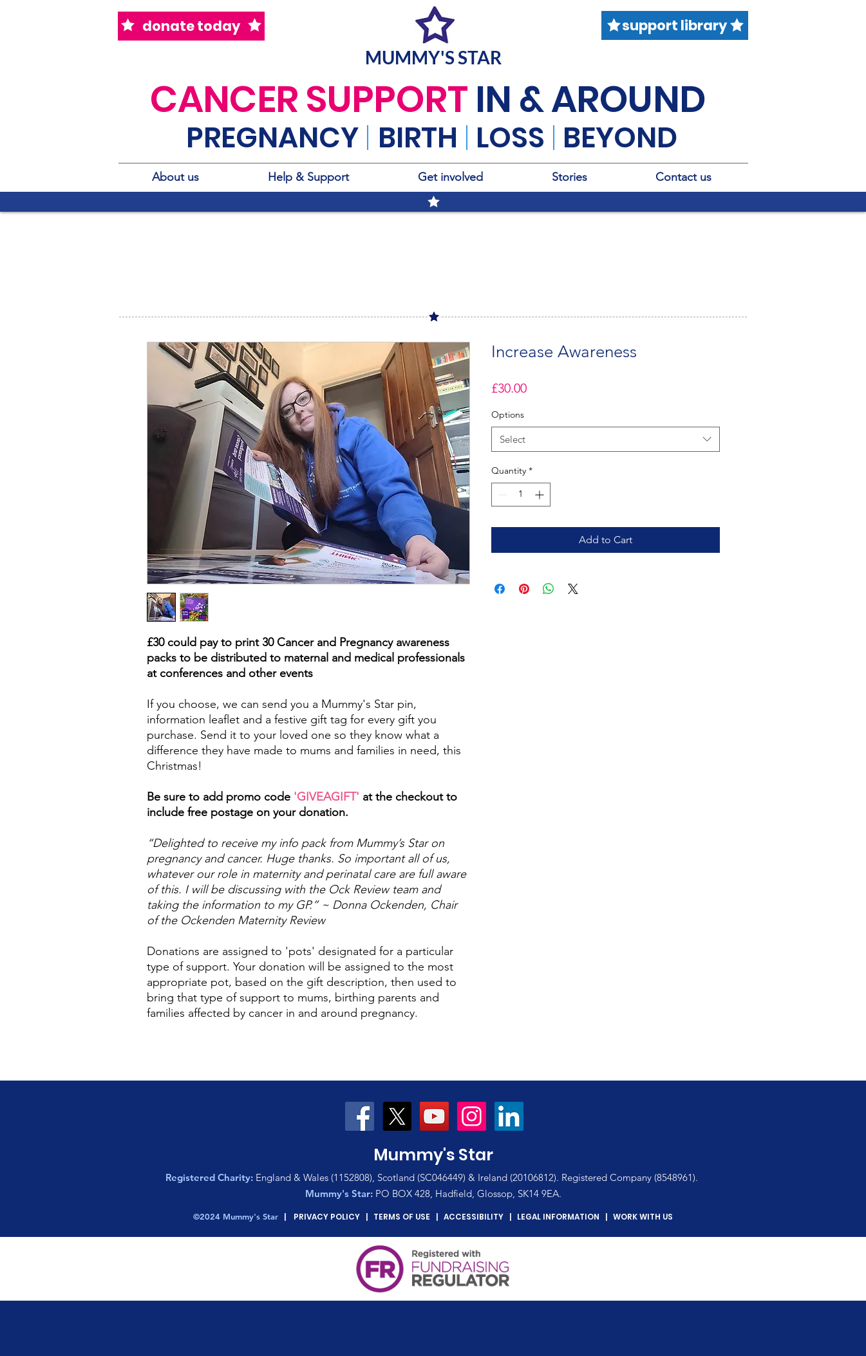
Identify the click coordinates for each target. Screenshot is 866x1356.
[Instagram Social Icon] (471, 1116)
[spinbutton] (520, 494)
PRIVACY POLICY (327, 1216)
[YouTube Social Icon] (434, 1116)
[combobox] (605, 439)
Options (507, 414)
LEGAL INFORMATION (558, 1216)
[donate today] (191, 26)
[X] (396, 1116)
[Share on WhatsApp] (548, 589)
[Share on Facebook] (499, 589)
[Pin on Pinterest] (524, 589)
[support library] (674, 25)
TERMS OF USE (401, 1216)
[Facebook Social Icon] (359, 1116)
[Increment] (540, 494)
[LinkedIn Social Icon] (508, 1116)
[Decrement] (501, 494)
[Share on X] (573, 589)
